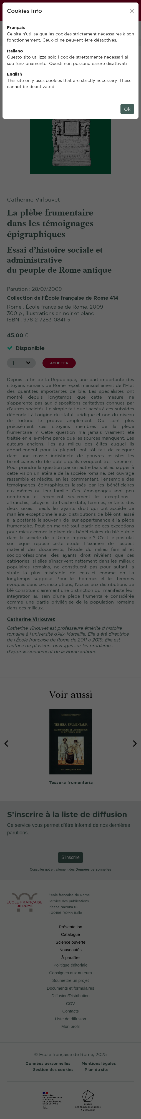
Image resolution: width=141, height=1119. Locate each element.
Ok (127, 109)
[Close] (132, 11)
